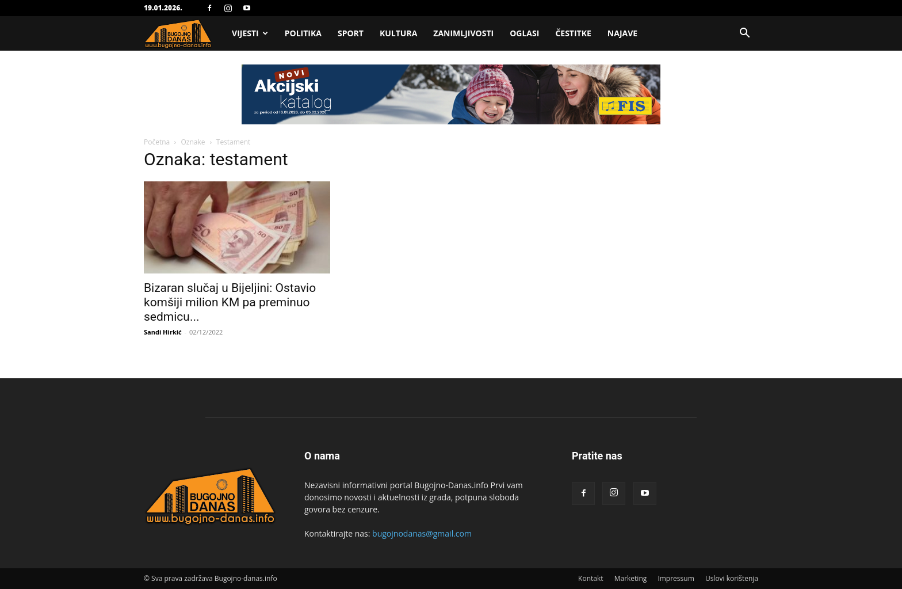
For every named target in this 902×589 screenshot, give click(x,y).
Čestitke (573, 33)
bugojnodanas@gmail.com (422, 533)
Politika (303, 33)
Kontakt (590, 578)
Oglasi (524, 33)
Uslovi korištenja (731, 578)
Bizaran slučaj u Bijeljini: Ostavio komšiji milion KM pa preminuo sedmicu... (230, 302)
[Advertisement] (451, 150)
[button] (744, 34)
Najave (622, 33)
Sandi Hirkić (163, 332)
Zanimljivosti (463, 33)
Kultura (398, 33)
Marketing (630, 578)
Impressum (676, 578)
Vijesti (250, 33)
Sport (351, 33)
